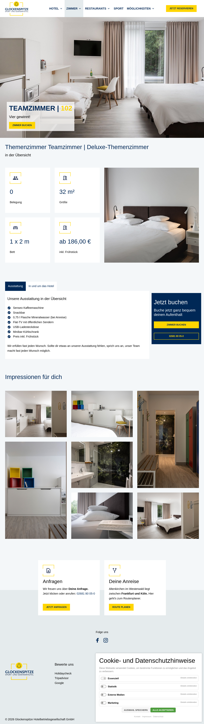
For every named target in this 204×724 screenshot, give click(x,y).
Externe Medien (116, 695)
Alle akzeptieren (163, 710)
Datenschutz (158, 716)
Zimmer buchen (22, 125)
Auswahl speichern (136, 710)
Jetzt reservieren (181, 8)
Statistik (112, 686)
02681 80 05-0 (86, 593)
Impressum (146, 716)
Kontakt (137, 716)
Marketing (113, 703)
